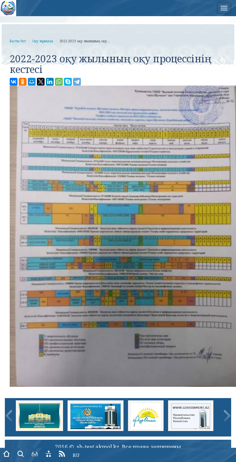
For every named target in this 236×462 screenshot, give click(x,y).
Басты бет (18, 41)
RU (76, 455)
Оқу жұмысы (42, 41)
